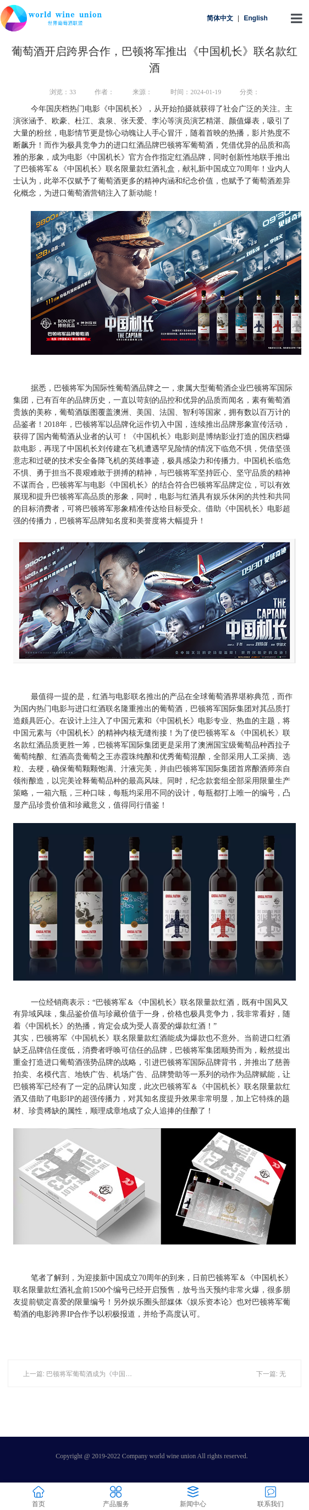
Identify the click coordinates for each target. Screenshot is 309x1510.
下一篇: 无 (271, 1374)
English (255, 18)
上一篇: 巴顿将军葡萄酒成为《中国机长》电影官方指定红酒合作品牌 (124, 1374)
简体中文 (220, 18)
